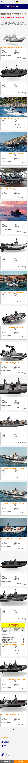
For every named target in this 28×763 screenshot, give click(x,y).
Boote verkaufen (5, 741)
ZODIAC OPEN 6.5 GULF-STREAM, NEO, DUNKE (12, 153)
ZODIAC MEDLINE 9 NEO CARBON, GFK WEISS (12, 538)
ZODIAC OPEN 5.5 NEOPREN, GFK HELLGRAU (12, 257)
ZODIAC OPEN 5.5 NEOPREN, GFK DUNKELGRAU (13, 679)
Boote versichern (5, 743)
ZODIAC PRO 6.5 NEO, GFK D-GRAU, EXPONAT (12, 609)
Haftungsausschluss (6, 755)
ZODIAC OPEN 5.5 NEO (6, 221)
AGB (3, 753)
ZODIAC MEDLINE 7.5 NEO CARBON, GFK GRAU (12, 503)
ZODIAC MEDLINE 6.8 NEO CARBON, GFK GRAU (12, 644)
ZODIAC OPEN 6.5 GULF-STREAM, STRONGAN (12, 573)
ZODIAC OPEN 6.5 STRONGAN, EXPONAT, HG (12, 327)
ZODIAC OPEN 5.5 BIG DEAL (8, 397)
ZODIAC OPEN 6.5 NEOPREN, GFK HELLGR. (11, 362)
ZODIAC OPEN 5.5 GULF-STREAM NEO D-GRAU (12, 83)
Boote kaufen (5, 740)
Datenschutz (4, 754)
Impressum (4, 751)
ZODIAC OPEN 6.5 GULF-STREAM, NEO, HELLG (12, 47)
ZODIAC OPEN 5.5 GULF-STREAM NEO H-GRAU (12, 118)
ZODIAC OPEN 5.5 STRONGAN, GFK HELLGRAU (12, 292)
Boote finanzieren (5, 742)
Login (11, 1)
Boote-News (4, 745)
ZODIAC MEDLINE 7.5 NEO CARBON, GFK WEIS (12, 468)
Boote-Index (4, 746)
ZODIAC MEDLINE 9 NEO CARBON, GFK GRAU (12, 433)
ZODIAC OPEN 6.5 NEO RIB (7, 188)
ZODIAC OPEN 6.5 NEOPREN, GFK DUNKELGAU (12, 714)
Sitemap (4, 757)
